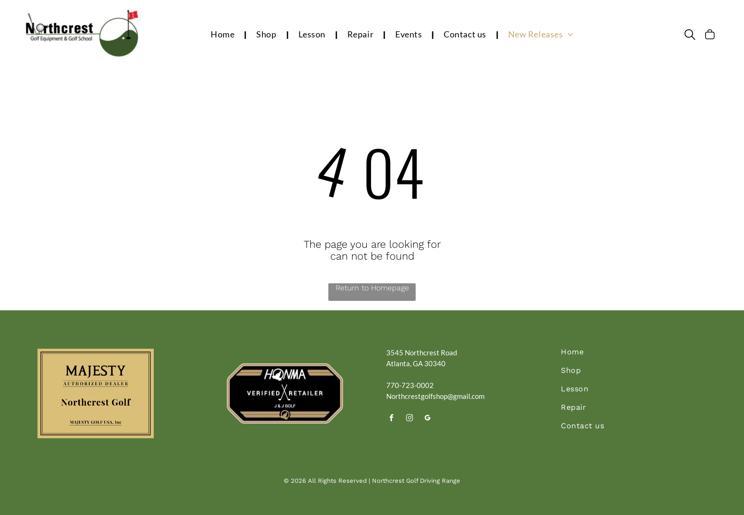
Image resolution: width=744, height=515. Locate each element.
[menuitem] (224, 34)
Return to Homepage (372, 287)
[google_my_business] (427, 419)
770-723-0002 (410, 385)
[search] (690, 35)
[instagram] (409, 419)
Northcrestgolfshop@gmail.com (435, 396)
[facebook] (391, 419)
